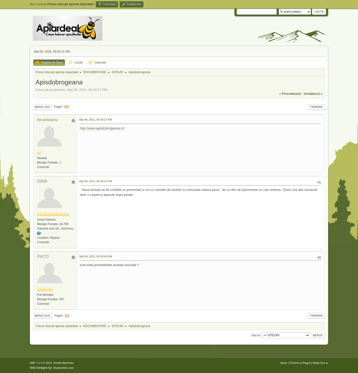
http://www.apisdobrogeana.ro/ (102, 128)
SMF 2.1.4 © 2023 (41, 362)
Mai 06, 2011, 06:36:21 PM (95, 181)
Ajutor (283, 362)
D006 (42, 181)
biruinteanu (47, 119)
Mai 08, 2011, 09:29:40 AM (95, 256)
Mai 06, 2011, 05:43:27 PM (95, 119)
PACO (43, 256)
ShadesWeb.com (63, 367)
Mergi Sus (42, 315)
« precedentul (290, 94)
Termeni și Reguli (300, 362)
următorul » (313, 94)
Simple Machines (63, 362)
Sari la (255, 335)
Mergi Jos (42, 106)
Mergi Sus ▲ (320, 362)
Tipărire (316, 106)
